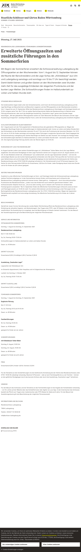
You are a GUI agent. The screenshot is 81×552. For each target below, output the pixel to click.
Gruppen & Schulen (61, 25)
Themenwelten (30, 25)
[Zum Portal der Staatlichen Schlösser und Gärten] (12, 6)
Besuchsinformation (19, 25)
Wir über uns (40, 25)
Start (2, 25)
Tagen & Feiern (49, 25)
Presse (70, 25)
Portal (3, 27)
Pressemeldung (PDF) (9, 431)
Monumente (8, 25)
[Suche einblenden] (8, 27)
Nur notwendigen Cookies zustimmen (14, 544)
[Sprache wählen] (79, 5)
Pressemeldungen (10, 31)
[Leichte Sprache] (71, 5)
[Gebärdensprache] (75, 5)
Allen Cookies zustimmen (51, 544)
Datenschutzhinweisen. (49, 535)
